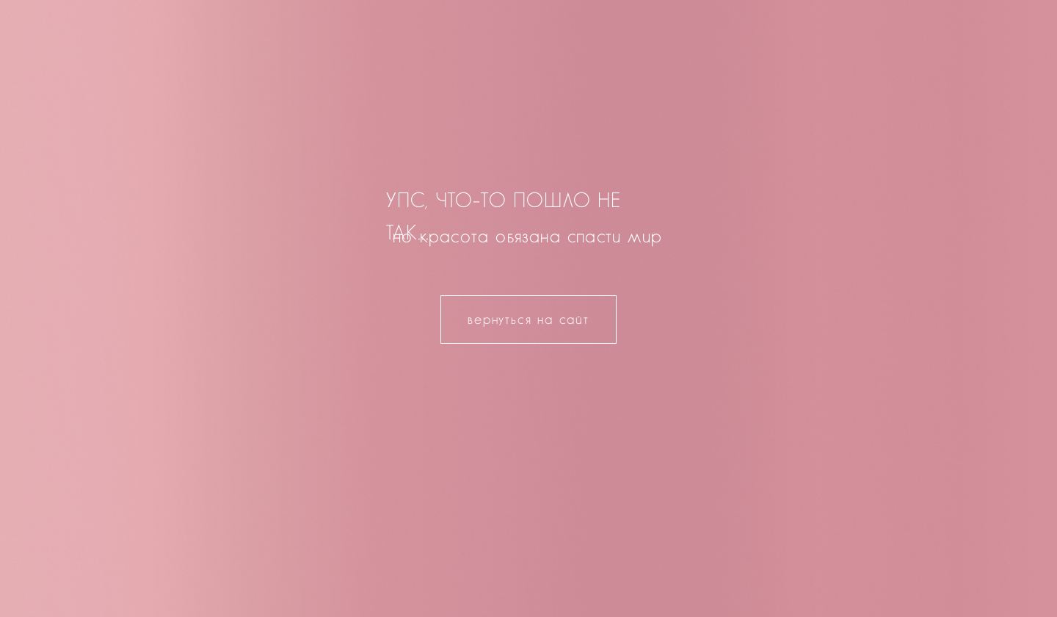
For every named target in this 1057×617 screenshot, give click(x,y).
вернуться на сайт (528, 319)
